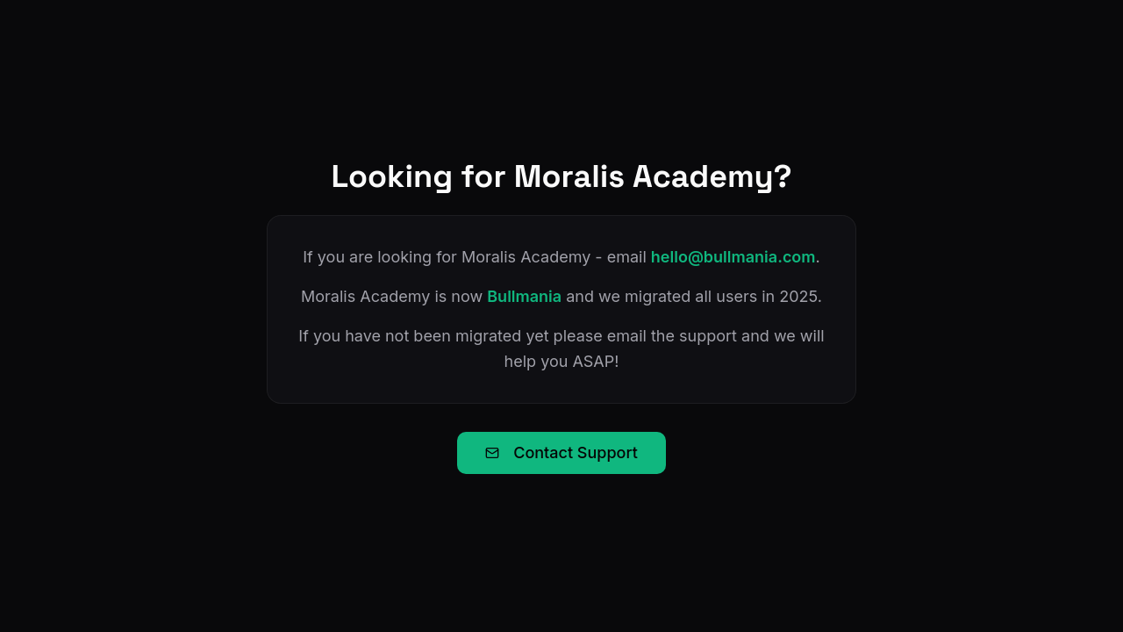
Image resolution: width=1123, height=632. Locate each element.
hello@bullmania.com (733, 257)
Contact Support (561, 452)
